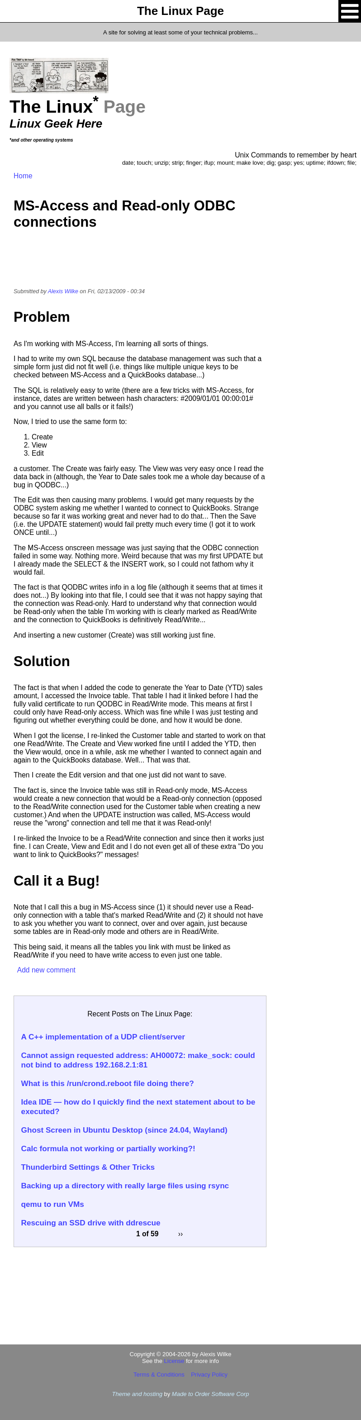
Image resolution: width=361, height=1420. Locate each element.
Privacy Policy (209, 1374)
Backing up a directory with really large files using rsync (125, 1185)
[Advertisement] (140, 264)
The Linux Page (180, 11)
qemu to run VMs (52, 1204)
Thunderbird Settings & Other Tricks (88, 1167)
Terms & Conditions (159, 1374)
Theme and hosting (137, 1394)
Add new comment (46, 970)
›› (180, 1234)
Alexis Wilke (63, 291)
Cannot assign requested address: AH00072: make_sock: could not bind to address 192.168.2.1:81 (138, 1060)
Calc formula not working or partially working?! (108, 1148)
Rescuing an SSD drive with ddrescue (91, 1222)
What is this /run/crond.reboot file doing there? (107, 1083)
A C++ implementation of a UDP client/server (103, 1036)
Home (23, 176)
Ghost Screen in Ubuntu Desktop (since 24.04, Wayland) (124, 1129)
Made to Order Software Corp (210, 1394)
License (174, 1361)
